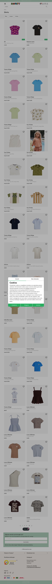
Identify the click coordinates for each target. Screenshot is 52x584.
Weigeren (26, 305)
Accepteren (14, 305)
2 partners (27, 288)
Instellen (38, 305)
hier (16, 298)
